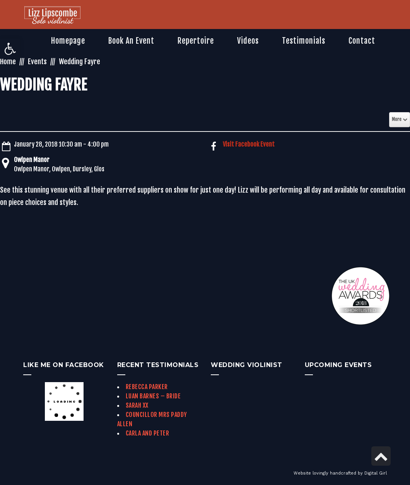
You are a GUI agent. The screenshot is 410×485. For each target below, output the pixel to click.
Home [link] (8, 61)
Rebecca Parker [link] (147, 387)
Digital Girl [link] (375, 473)
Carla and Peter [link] (147, 433)
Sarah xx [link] (137, 405)
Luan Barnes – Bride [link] (153, 396)
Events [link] (37, 61)
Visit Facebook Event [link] (249, 144)
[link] (10, 49)
